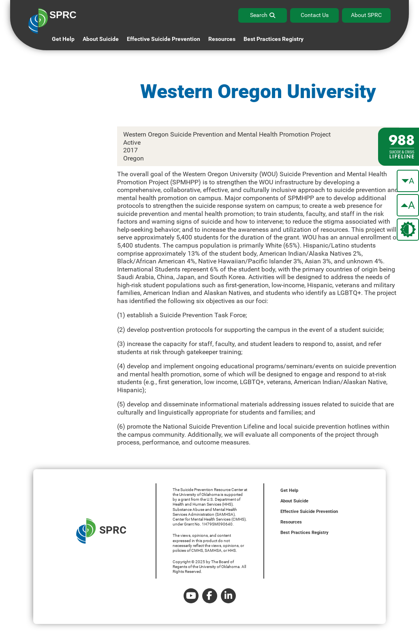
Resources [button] (221, 39)
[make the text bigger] (408, 205)
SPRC (101, 531)
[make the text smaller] (408, 181)
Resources (291, 522)
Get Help (63, 39)
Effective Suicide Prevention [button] (163, 39)
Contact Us (315, 15)
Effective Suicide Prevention (309, 511)
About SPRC (366, 15)
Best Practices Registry (274, 39)
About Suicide (101, 39)
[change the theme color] (408, 229)
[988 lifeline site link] (398, 147)
